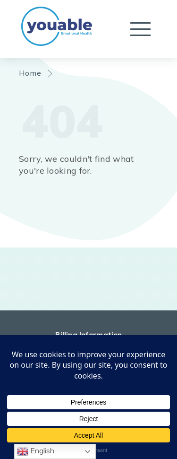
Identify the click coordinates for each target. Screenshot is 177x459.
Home (30, 73)
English (35, 451)
